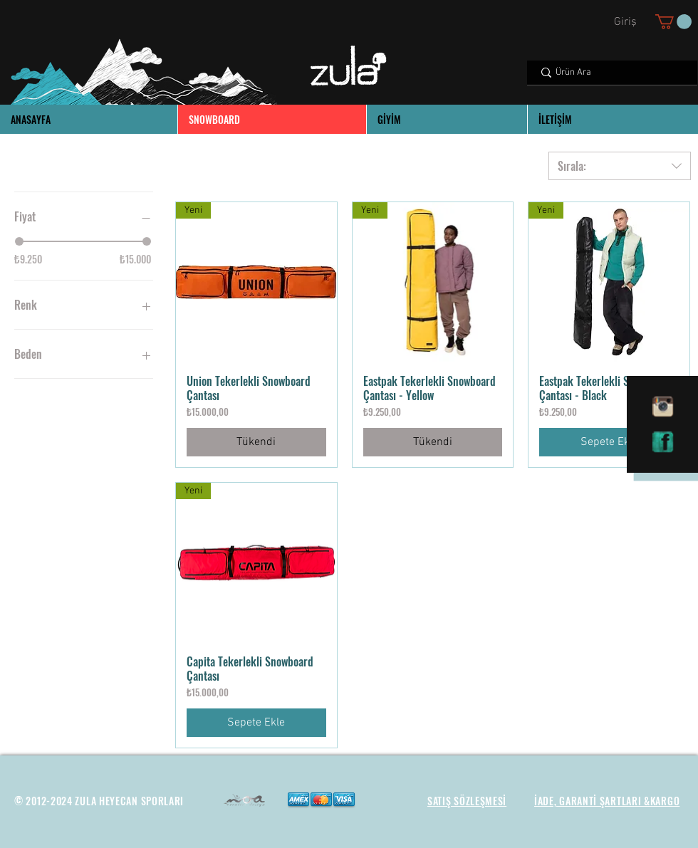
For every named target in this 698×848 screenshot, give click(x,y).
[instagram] (663, 406)
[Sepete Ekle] (609, 442)
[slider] (19, 241)
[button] (673, 21)
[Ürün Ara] (611, 73)
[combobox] (619, 166)
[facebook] (663, 442)
